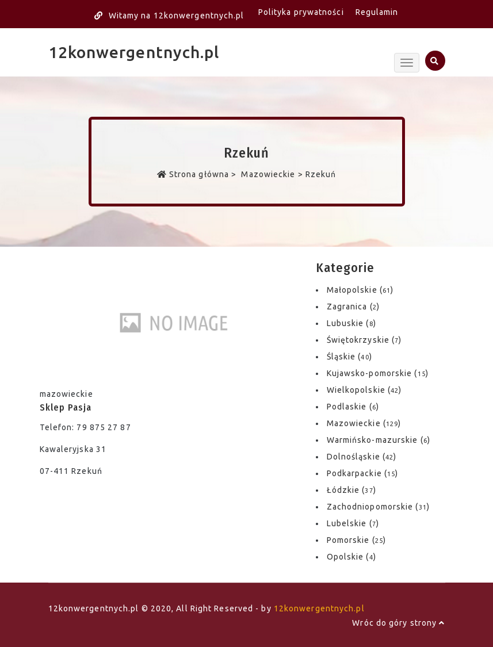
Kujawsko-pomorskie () (378, 373)
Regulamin (377, 12)
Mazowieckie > (272, 174)
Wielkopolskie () (364, 390)
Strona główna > (198, 174)
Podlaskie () (353, 406)
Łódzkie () (351, 490)
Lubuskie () (351, 323)
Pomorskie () (356, 540)
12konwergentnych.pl (134, 52)
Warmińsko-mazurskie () (378, 440)
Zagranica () (353, 306)
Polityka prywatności (301, 12)
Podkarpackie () (363, 473)
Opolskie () (351, 556)
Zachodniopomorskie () (378, 506)
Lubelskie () (353, 523)
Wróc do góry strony (398, 622)
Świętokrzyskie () (364, 339)
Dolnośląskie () (362, 456)
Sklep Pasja (65, 407)
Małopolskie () (360, 289)
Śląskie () (349, 356)
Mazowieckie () (364, 423)
